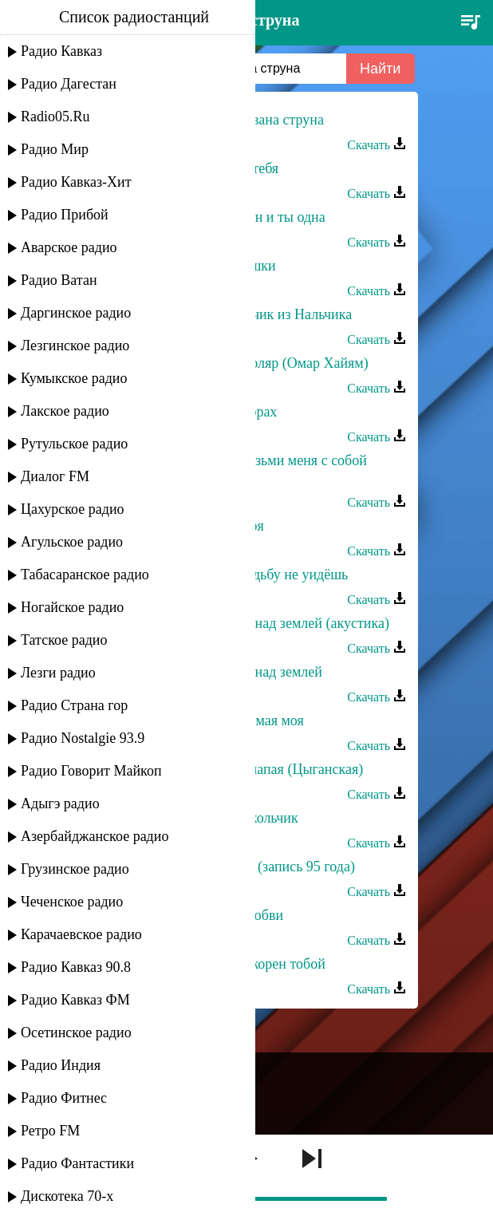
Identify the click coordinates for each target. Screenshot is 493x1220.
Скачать (376, 145)
